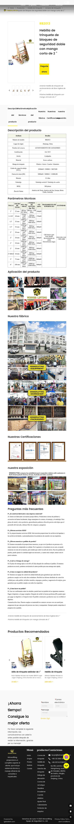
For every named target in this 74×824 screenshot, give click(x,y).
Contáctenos (41, 15)
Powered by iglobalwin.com (9, 820)
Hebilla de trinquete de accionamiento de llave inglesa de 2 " (52, 88)
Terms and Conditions (64, 820)
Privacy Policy (60, 819)
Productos (46, 5)
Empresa (32, 5)
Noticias (58, 5)
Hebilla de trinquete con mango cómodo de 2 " (51, 95)
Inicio (23, 5)
